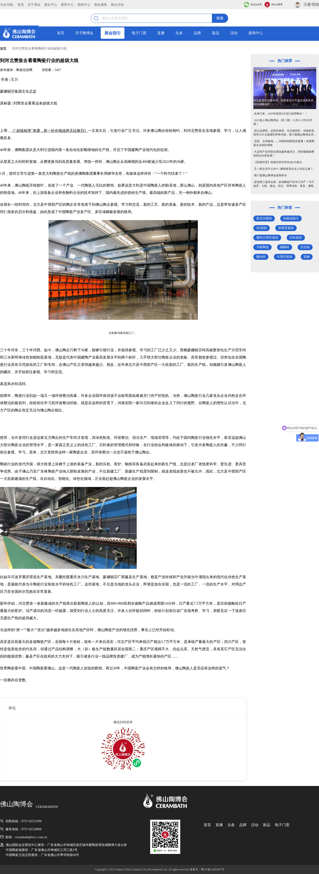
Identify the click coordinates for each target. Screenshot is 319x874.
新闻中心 (83, 4)
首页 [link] (3, 48)
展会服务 (100, 4)
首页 (21, 4)
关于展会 (34, 4)
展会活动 (117, 4)
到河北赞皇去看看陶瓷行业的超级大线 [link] (39, 48)
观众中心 (50, 4)
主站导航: (7, 4)
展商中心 (67, 4)
